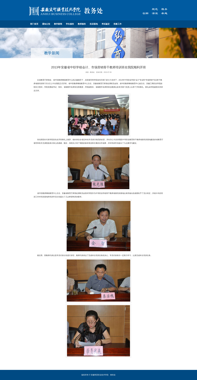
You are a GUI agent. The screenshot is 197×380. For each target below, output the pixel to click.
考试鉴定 (106, 24)
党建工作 (117, 24)
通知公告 (46, 24)
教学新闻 (58, 24)
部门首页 (34, 24)
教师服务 (82, 24)
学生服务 (70, 24)
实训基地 (94, 24)
